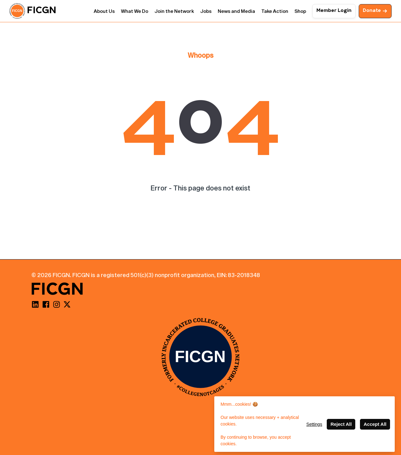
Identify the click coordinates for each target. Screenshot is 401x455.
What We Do (134, 11)
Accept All (375, 424)
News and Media (236, 11)
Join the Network (174, 11)
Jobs (205, 11)
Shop (300, 11)
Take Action (274, 11)
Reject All (341, 424)
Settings (314, 424)
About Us (104, 11)
